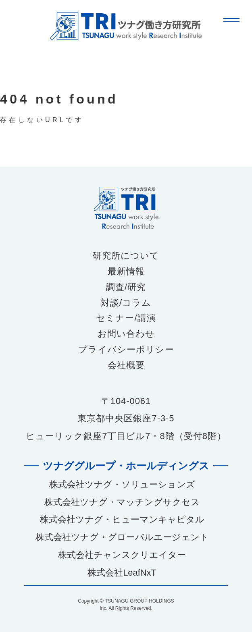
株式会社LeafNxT (121, 573)
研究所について (126, 255)
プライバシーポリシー (126, 349)
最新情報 (126, 271)
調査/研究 (126, 287)
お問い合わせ (126, 333)
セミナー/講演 (126, 318)
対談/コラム (126, 302)
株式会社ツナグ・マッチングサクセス (122, 502)
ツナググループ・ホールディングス (126, 465)
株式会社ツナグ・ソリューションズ (122, 484)
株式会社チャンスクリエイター (122, 555)
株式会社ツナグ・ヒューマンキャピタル (122, 519)
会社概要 (126, 365)
